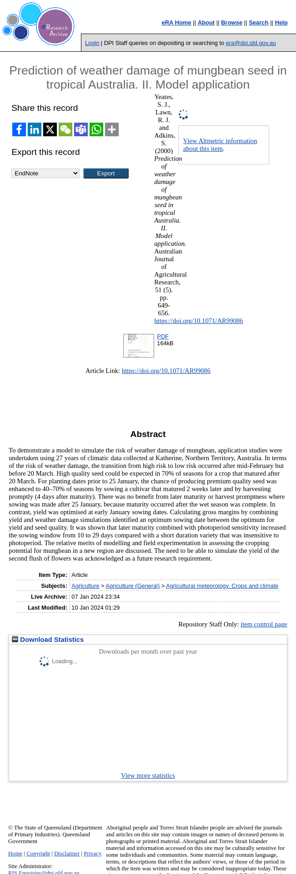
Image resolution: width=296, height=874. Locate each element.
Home (15, 853)
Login (92, 43)
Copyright (38, 853)
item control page (264, 624)
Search (258, 22)
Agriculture (85, 585)
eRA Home (176, 22)
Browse (231, 22)
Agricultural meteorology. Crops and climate (222, 585)
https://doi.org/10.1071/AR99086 (198, 320)
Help (281, 22)
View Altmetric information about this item (220, 144)
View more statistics (148, 775)
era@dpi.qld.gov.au (251, 43)
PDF (163, 336)
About (206, 22)
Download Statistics (48, 639)
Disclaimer (67, 853)
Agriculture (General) (132, 585)
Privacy (92, 853)
